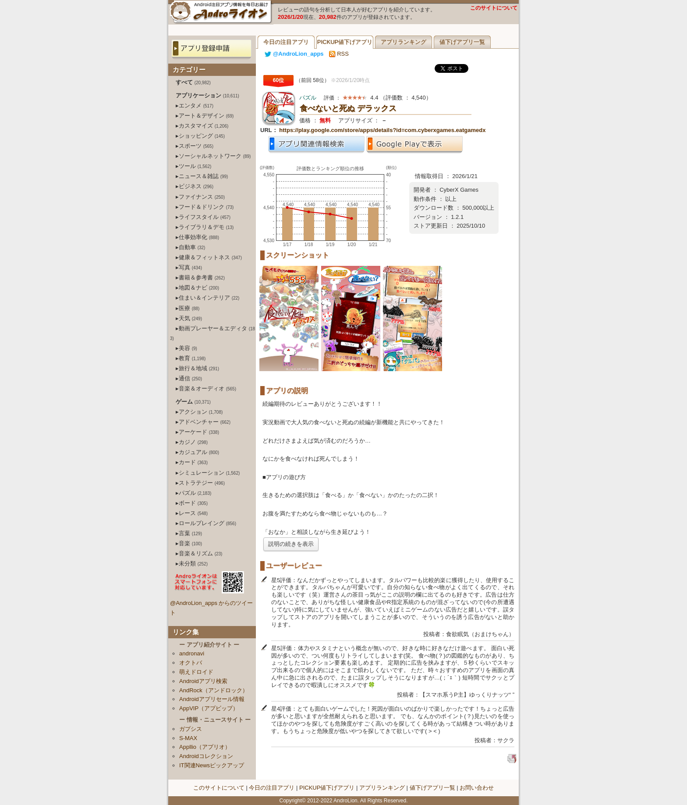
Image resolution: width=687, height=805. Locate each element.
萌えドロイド (196, 672)
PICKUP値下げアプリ (344, 42)
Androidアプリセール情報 (211, 699)
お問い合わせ (477, 787)
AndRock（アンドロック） (213, 690)
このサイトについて (493, 8)
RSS (339, 53)
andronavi (191, 653)
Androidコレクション (206, 756)
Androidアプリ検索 (203, 681)
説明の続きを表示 (291, 543)
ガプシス (190, 729)
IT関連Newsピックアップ (211, 765)
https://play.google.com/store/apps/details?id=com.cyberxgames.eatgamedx (382, 130)
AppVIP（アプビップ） (208, 708)
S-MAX (188, 738)
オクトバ (190, 662)
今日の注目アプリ (286, 42)
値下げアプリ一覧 (462, 42)
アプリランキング (403, 42)
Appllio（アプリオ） (204, 747)
